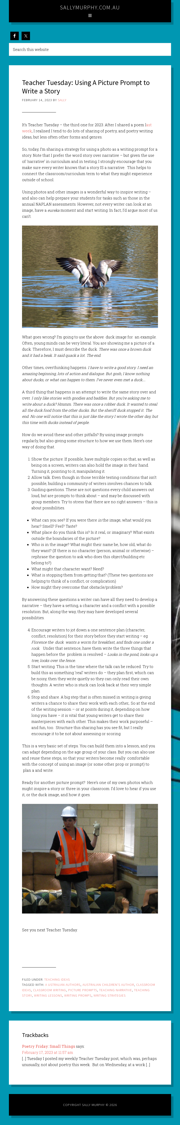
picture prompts (82, 990)
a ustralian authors (62, 985)
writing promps (77, 995)
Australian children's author (108, 985)
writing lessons (48, 995)
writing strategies (110, 995)
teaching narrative (115, 990)
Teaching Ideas (57, 979)
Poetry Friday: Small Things (48, 1046)
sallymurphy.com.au (90, 7)
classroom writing (49, 990)
